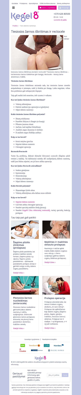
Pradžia (15, 26)
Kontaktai (15, 3)
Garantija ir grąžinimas (31, 339)
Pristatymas (23, 3)
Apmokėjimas (33, 3)
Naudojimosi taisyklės (49, 339)
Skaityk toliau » (18, 273)
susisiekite (60, 20)
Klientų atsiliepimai (63, 3)
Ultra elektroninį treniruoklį (39, 210)
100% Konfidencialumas (47, 3)
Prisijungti (64, 8)
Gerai (65, 375)
